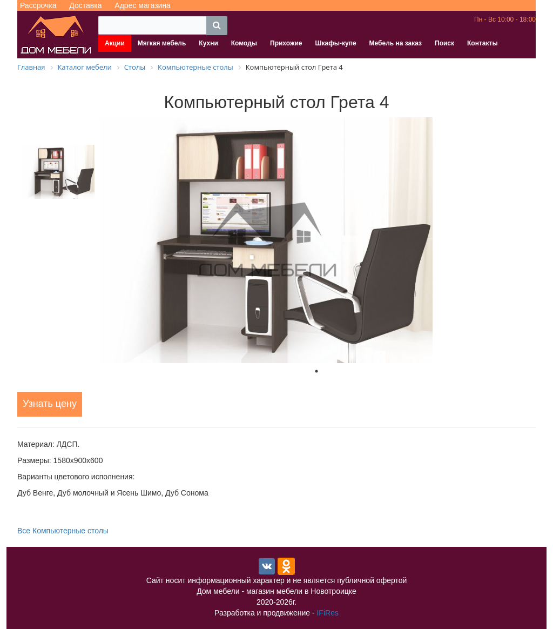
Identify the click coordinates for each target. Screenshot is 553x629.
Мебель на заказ (395, 43)
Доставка (85, 5)
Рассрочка (38, 5)
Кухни (208, 43)
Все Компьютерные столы (63, 530)
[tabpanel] (316, 240)
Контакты (482, 43)
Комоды (244, 43)
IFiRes (327, 612)
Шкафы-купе (335, 43)
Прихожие (286, 43)
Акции (115, 43)
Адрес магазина (142, 5)
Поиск (444, 43)
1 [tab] (316, 371)
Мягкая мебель (162, 43)
